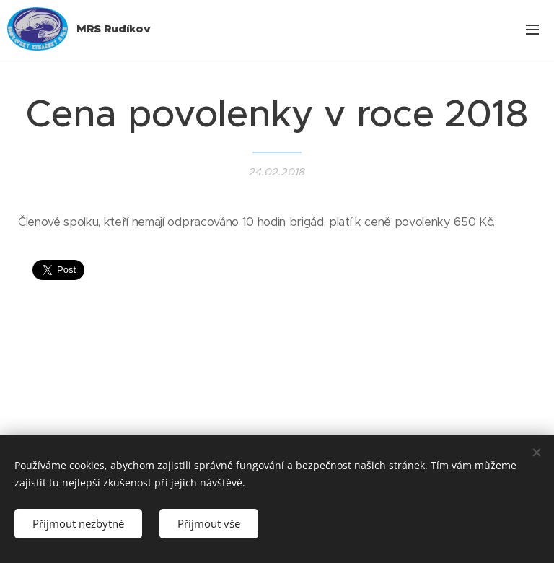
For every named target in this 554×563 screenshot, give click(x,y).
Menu (532, 29)
